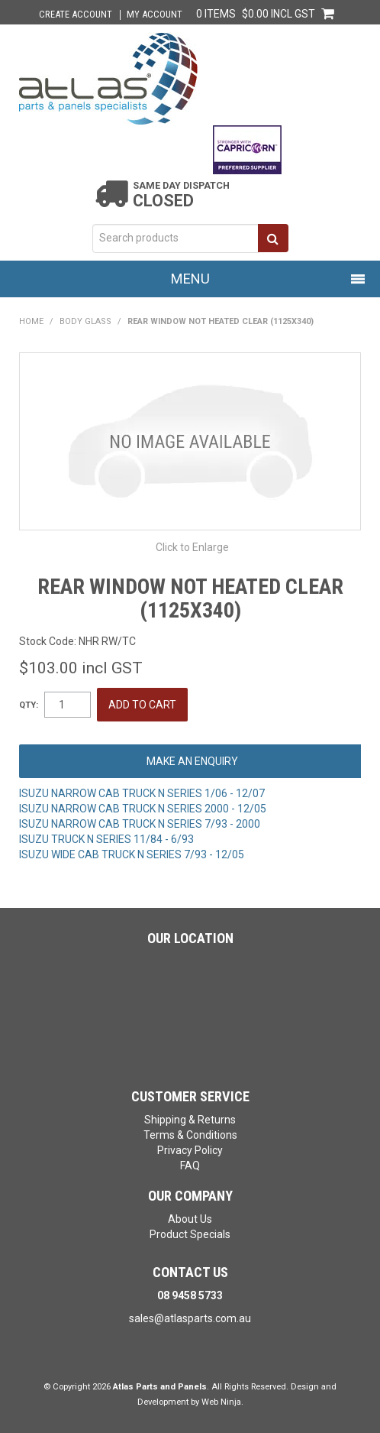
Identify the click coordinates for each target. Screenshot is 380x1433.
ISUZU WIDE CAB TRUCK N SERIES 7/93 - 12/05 (131, 854)
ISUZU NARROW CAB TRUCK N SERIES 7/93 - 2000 (139, 824)
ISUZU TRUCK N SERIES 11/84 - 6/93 (106, 839)
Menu (190, 279)
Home (31, 321)
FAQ (190, 1165)
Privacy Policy (190, 1150)
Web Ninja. (222, 1402)
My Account (154, 15)
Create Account (75, 15)
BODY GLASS (85, 321)
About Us (190, 1219)
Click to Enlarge (192, 547)
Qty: (28, 705)
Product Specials (190, 1234)
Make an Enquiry (192, 761)
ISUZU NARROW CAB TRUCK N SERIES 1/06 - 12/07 (142, 793)
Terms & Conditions (190, 1135)
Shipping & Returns (190, 1120)
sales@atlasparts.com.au (190, 1318)
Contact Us (190, 1272)
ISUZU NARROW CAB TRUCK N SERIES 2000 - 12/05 (142, 808)
